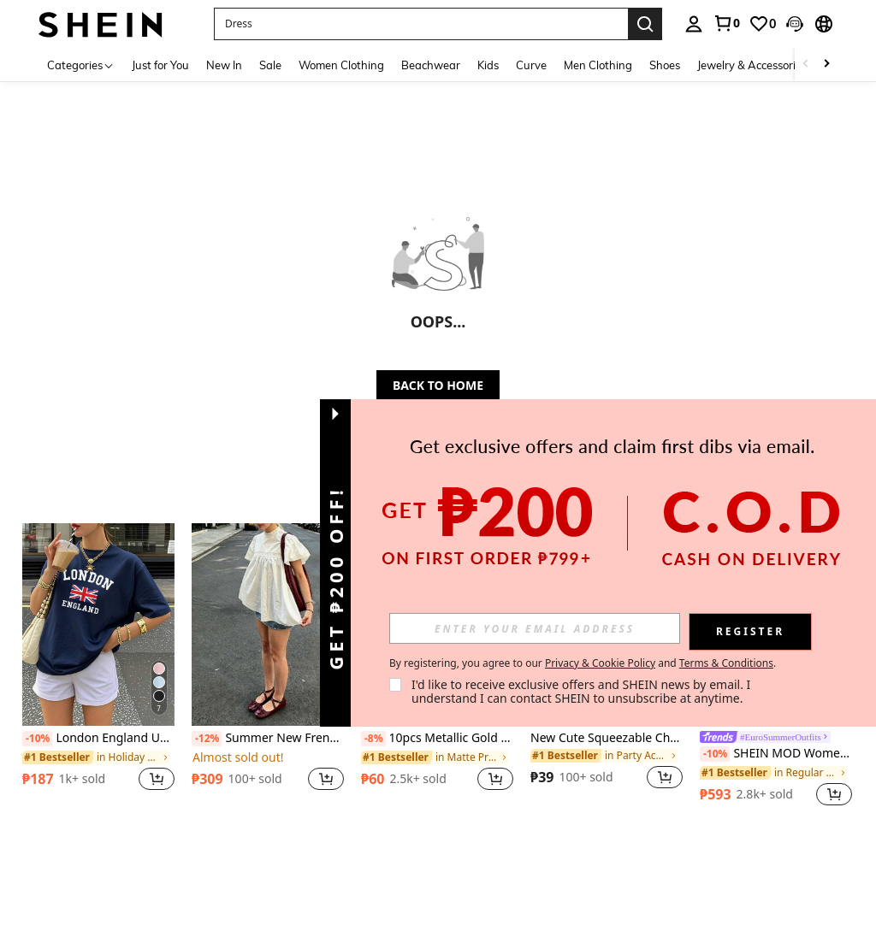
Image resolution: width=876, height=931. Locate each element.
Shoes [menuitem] (664, 65)
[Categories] (80, 64)
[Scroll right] (826, 64)
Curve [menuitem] (531, 65)
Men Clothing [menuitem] (598, 65)
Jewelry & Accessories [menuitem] (752, 65)
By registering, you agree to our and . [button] (582, 663)
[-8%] (373, 738)
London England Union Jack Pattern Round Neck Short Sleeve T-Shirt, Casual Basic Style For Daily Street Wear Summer (98, 738)
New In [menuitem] (224, 65)
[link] (726, 23)
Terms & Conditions (726, 663)
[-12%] (207, 738)
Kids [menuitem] (488, 65)
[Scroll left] (806, 64)
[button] (421, 24)
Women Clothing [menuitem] (341, 65)
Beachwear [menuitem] (430, 65)
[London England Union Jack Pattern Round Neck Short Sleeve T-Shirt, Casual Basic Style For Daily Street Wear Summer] (98, 624)
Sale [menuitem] (270, 65)
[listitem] (98, 666)
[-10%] (37, 738)
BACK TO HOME (438, 385)
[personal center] (694, 24)
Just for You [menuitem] (160, 65)
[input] (534, 628)
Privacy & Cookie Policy (600, 663)
